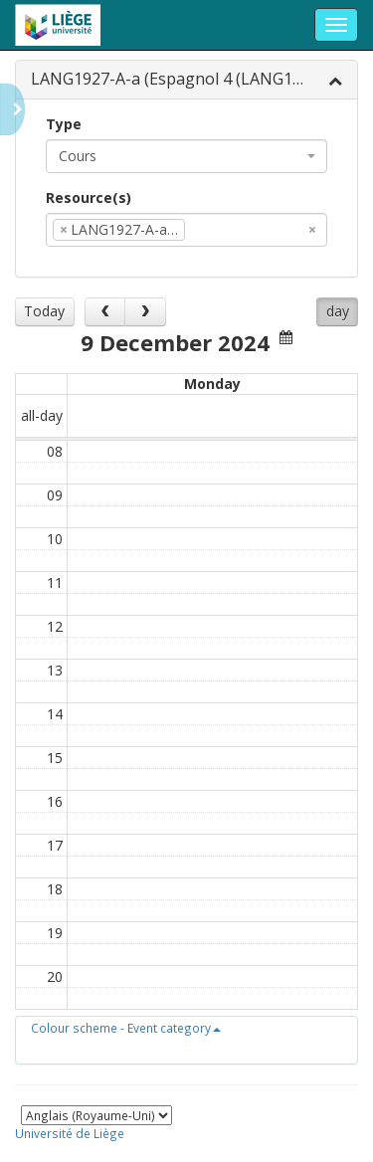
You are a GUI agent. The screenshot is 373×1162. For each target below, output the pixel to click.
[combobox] (186, 156)
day (337, 310)
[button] (126, 1028)
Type (64, 123)
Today (44, 310)
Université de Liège (69, 1133)
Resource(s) (88, 197)
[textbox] (220, 230)
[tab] (186, 80)
